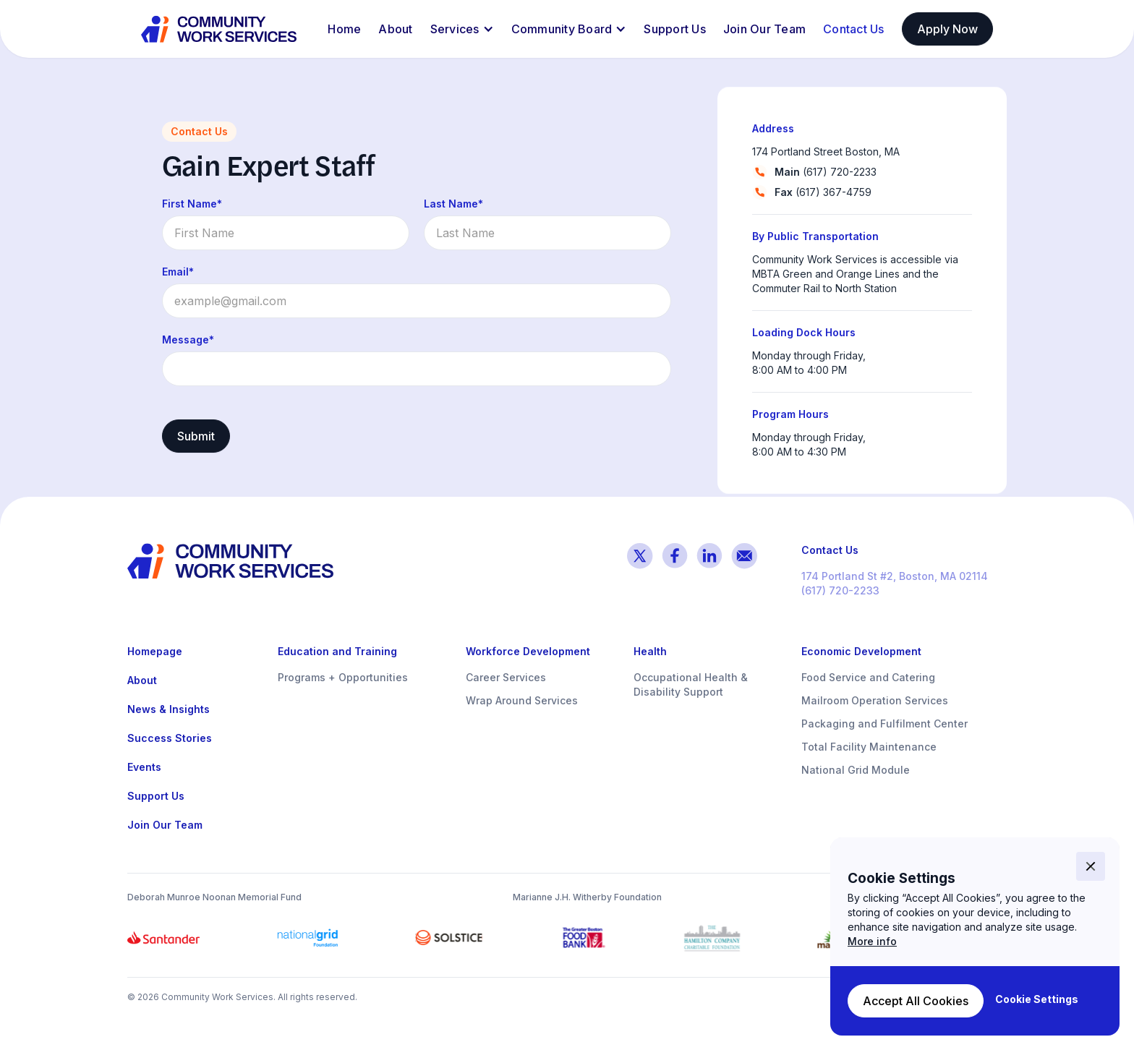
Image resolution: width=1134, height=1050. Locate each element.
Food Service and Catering (868, 677)
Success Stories (169, 738)
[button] (462, 29)
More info (872, 941)
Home (344, 29)
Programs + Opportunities (343, 677)
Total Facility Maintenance (869, 746)
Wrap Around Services (522, 700)
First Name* (192, 203)
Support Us (675, 29)
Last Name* (453, 203)
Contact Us (853, 29)
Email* (178, 271)
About (395, 29)
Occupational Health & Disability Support (691, 684)
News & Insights (168, 709)
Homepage (154, 651)
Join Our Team (764, 29)
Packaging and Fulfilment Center (884, 723)
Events (144, 767)
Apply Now (947, 29)
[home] (220, 29)
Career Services (506, 677)
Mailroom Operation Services (874, 700)
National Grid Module (855, 770)
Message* (188, 339)
